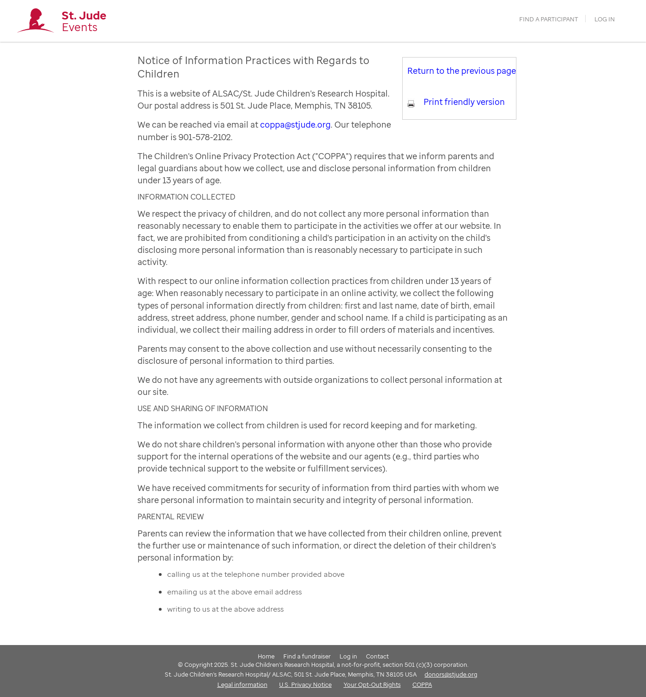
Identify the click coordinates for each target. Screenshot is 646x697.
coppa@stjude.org (295, 124)
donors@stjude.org (450, 674)
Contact (377, 656)
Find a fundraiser (307, 656)
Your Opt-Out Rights (372, 684)
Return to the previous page (461, 70)
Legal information (242, 684)
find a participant (548, 19)
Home (266, 656)
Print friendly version (464, 101)
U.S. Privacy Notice (305, 684)
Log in (604, 19)
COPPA (422, 684)
